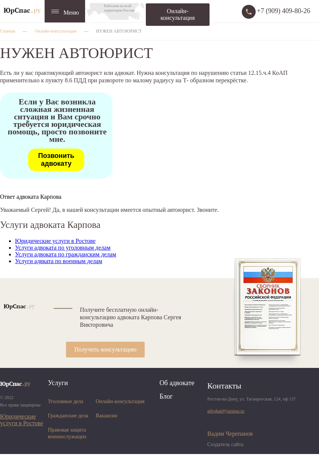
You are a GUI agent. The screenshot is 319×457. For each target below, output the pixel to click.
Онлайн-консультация (177, 14)
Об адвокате (176, 383)
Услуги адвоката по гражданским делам (65, 254)
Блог (165, 396)
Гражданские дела (68, 415)
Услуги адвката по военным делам (58, 261)
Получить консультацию (105, 349)
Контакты (224, 385)
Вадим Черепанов (230, 433)
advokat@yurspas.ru (225, 411)
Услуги (58, 383)
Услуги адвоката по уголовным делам (63, 247)
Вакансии (106, 415)
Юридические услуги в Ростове (55, 241)
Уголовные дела (66, 401)
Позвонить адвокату (56, 159)
